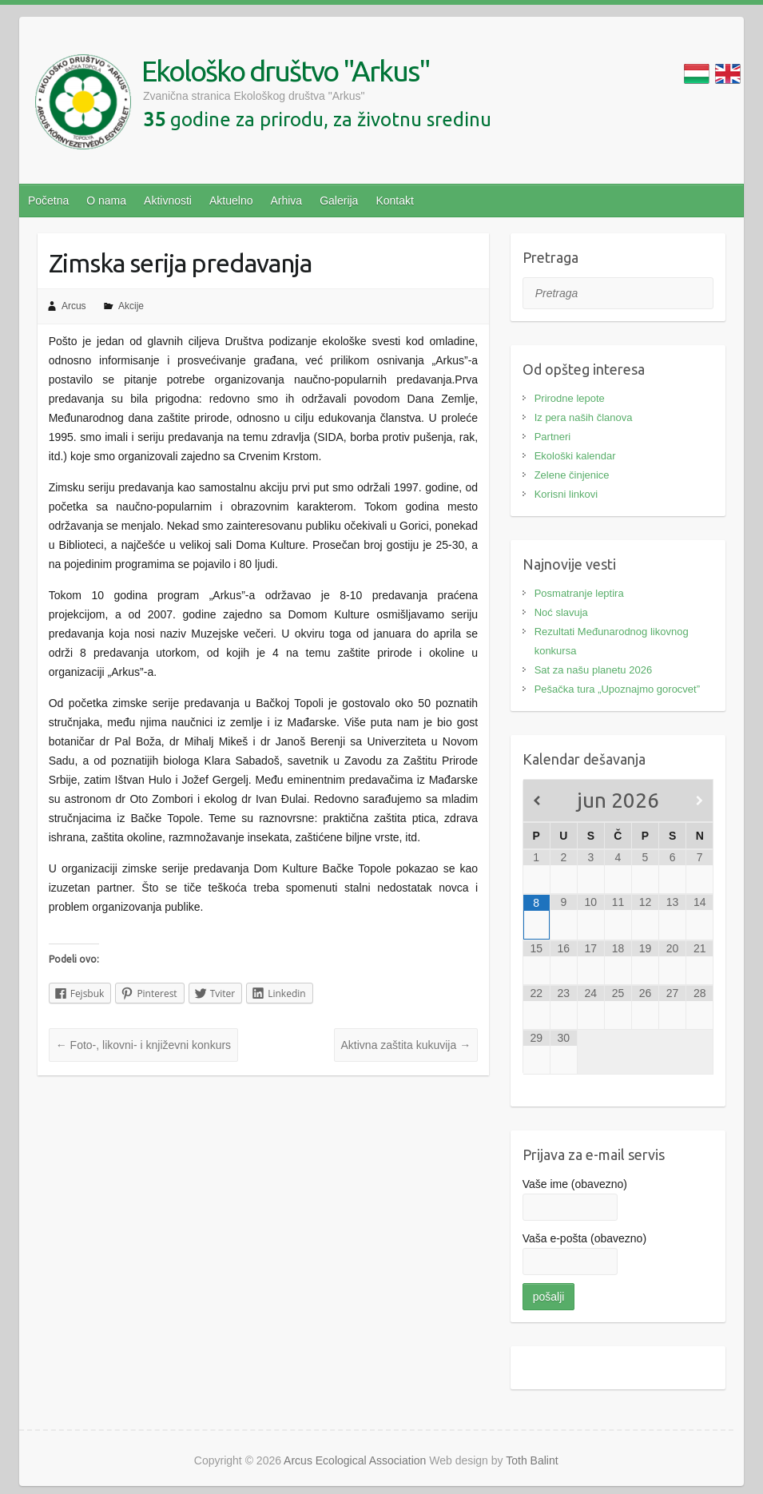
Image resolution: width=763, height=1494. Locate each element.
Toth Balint (532, 1460)
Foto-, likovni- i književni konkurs (143, 1045)
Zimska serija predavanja (180, 262)
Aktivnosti (168, 200)
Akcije (131, 306)
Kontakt (394, 200)
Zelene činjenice (572, 475)
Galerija (339, 200)
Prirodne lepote (569, 398)
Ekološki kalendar (575, 456)
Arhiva (286, 200)
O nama (106, 200)
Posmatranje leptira (579, 593)
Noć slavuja (561, 612)
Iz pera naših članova (583, 417)
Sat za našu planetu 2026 (593, 670)
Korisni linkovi (566, 494)
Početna (48, 200)
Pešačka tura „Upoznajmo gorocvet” (617, 689)
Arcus (74, 306)
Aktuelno (230, 200)
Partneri (552, 437)
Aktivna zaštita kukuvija (406, 1045)
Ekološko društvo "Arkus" (285, 70)
